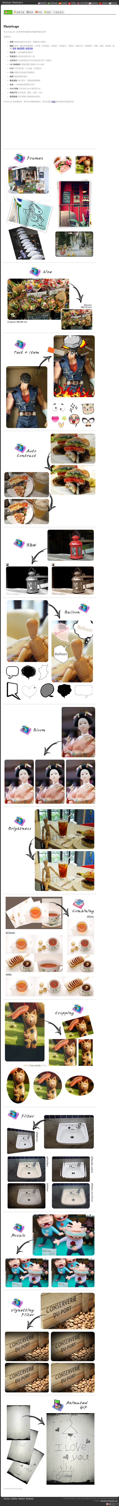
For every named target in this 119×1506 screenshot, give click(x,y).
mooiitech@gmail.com (108, 1501)
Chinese (103, 3)
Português (52, 3)
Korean (113, 3)
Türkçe (72, 3)
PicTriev (7, 1498)
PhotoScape (6, 2)
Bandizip (21, 1498)
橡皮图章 (21, 48)
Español (63, 3)
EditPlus (14, 1498)
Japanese (93, 3)
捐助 (53, 102)
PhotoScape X (17, 2)
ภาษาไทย (82, 3)
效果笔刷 (29, 48)
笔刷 (14, 48)
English (42, 3)
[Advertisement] (31, 20)
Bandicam (30, 1498)
